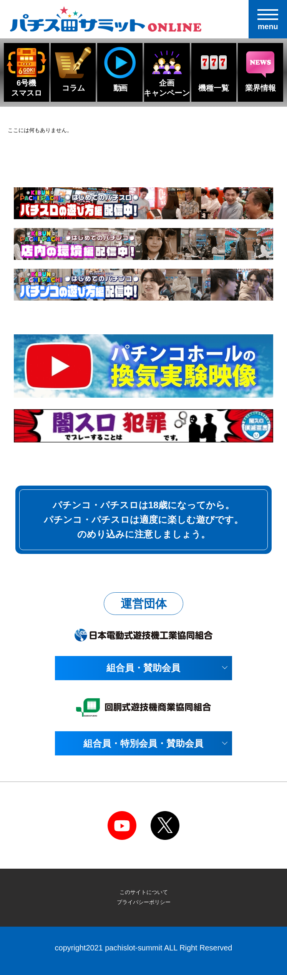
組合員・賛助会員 (143, 668)
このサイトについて (143, 892)
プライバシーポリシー (144, 902)
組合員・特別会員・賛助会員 (143, 743)
